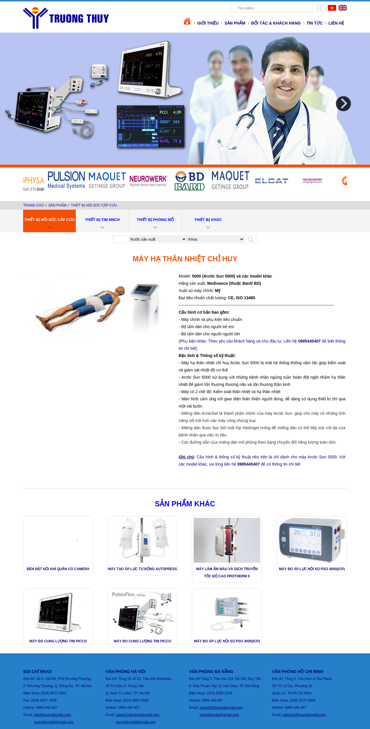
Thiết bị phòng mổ (155, 219)
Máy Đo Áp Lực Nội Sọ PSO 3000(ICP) (227, 641)
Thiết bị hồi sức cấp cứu (94, 205)
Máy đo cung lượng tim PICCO (58, 641)
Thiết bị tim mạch (102, 219)
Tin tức (314, 23)
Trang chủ (33, 205)
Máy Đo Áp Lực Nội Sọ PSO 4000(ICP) (312, 569)
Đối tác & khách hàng (276, 23)
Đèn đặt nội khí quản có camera (58, 569)
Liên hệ (336, 23)
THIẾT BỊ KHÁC (208, 219)
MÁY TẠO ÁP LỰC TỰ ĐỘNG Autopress (142, 569)
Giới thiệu (208, 23)
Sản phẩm (234, 23)
